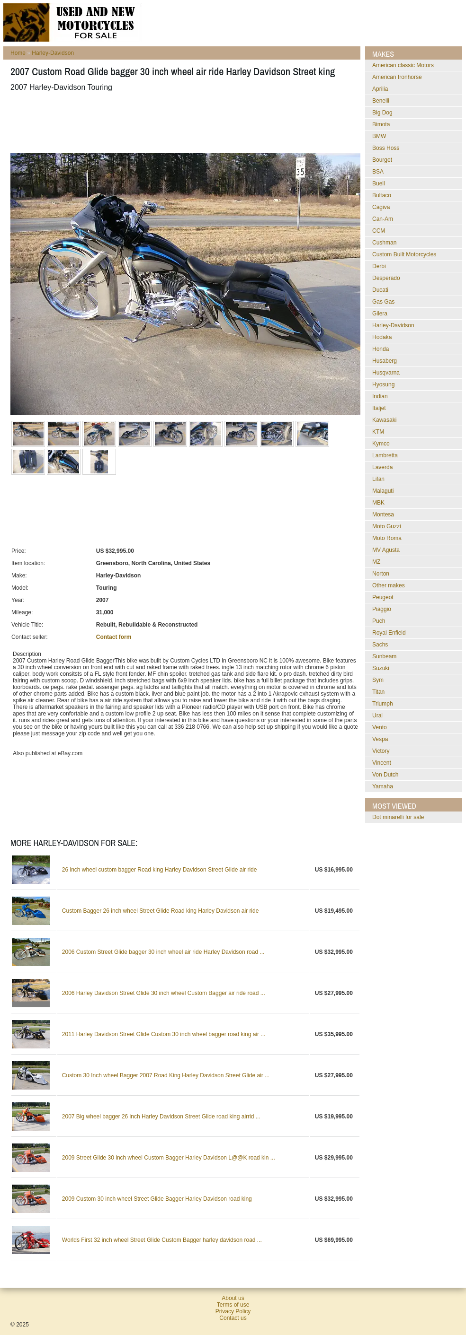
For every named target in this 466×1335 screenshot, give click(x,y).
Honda (380, 349)
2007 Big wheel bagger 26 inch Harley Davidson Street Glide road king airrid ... (161, 1116)
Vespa (380, 739)
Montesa (383, 514)
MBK (378, 502)
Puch (378, 621)
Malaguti (383, 491)
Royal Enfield (389, 632)
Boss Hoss (385, 148)
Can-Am (382, 219)
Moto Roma (387, 538)
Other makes (388, 585)
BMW (379, 136)
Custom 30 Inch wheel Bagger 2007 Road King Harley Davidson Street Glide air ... (165, 1075)
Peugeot (383, 597)
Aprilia (380, 89)
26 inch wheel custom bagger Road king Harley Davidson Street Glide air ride (159, 869)
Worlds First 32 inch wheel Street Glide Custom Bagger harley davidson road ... (162, 1240)
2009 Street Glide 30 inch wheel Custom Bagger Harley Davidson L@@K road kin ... (168, 1157)
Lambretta (385, 455)
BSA (378, 171)
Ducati (380, 290)
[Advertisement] (182, 122)
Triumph (382, 703)
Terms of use (233, 1304)
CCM (378, 230)
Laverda (382, 467)
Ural (377, 715)
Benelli (380, 100)
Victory (380, 751)
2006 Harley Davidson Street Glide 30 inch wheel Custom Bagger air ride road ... (163, 993)
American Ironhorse (397, 77)
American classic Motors (403, 65)
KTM (378, 431)
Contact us (232, 1318)
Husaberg (384, 361)
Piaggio (381, 609)
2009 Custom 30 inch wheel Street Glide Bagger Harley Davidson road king (157, 1198)
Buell (378, 183)
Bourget (382, 160)
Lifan (378, 479)
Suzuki (380, 668)
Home (18, 53)
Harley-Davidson (53, 53)
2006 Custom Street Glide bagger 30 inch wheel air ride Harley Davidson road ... (163, 952)
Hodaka (382, 337)
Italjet (379, 408)
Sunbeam (384, 656)
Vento (379, 727)
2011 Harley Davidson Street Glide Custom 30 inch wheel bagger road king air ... (164, 1034)
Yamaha (382, 786)
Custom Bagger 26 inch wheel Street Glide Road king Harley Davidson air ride (160, 910)
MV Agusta (386, 550)
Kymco (381, 443)
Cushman (384, 242)
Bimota (381, 124)
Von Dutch (385, 774)
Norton (380, 573)
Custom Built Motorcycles (404, 254)
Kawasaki (384, 420)
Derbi (379, 266)
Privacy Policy (233, 1311)
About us (233, 1298)
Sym (378, 680)
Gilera (379, 313)
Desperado (386, 278)
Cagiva (381, 207)
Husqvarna (386, 372)
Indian (380, 396)
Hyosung (383, 384)
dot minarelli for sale (398, 817)
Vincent (381, 762)
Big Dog (382, 112)
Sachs (380, 644)
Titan (378, 692)
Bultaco (381, 195)
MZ (376, 561)
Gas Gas (383, 301)
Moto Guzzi (386, 526)
